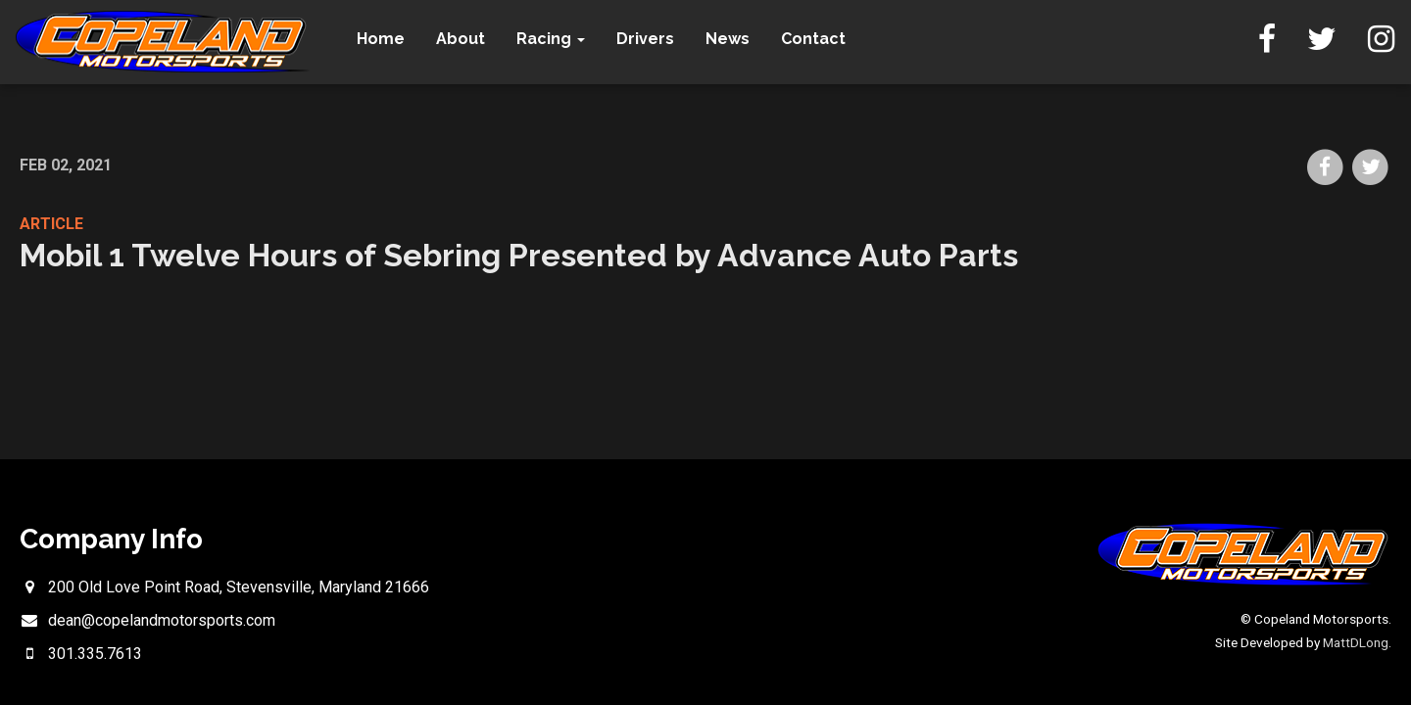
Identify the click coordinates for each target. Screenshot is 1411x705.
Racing (550, 38)
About (460, 38)
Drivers (645, 38)
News (728, 38)
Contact (813, 38)
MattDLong (1355, 642)
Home (381, 38)
